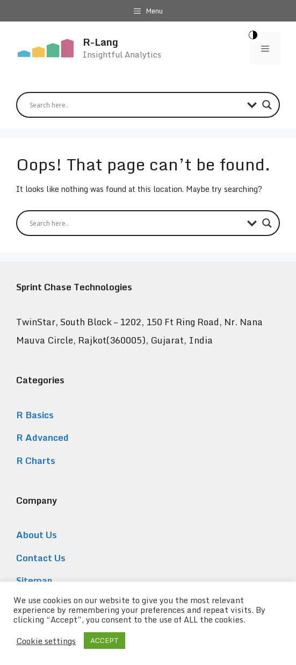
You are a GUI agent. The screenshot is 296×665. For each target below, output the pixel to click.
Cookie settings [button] (46, 641)
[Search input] (136, 104)
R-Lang (100, 41)
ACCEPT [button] (104, 640)
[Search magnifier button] (267, 104)
